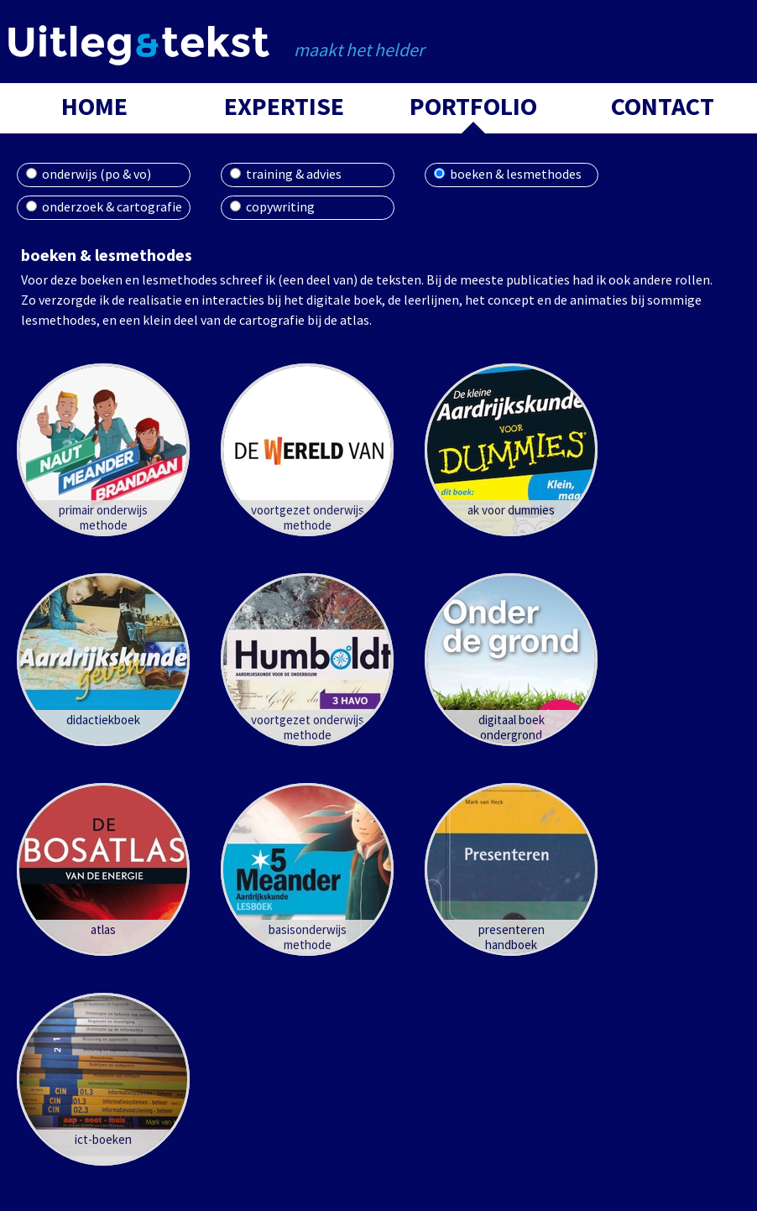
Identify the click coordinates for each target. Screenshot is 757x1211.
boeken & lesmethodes (516, 173)
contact (662, 106)
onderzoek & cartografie (112, 206)
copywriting (280, 206)
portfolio (473, 106)
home (94, 106)
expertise (284, 106)
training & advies (294, 173)
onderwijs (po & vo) (96, 173)
